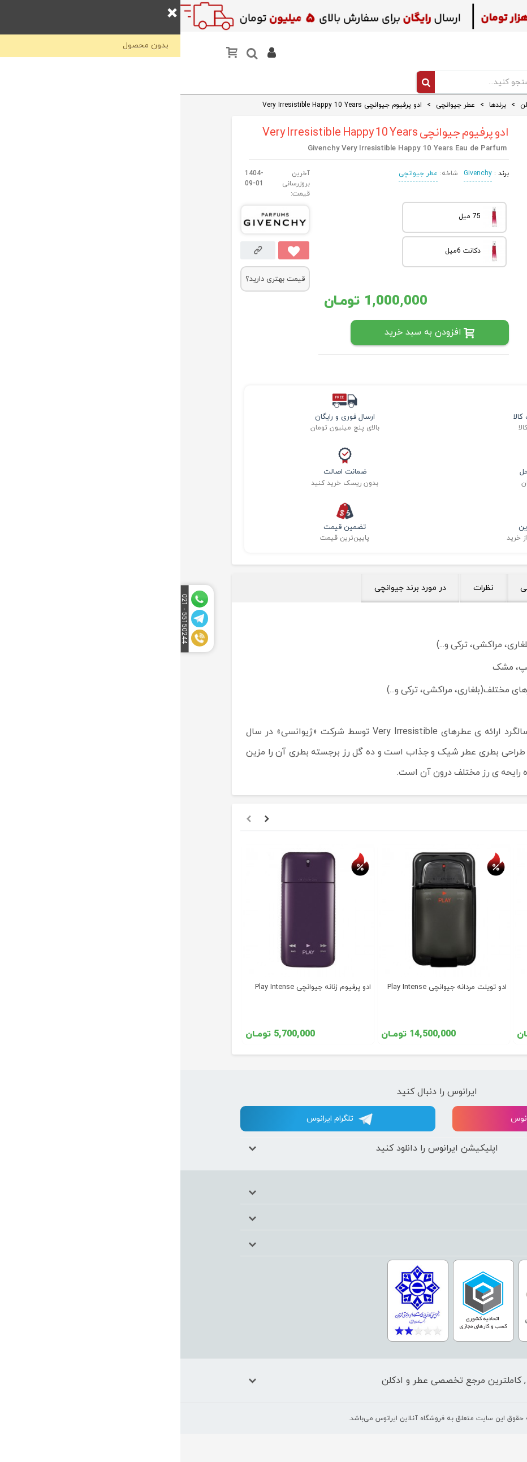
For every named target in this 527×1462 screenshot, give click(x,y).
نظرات (303, 588)
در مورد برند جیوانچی (230, 588)
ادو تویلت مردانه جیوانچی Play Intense (266, 987)
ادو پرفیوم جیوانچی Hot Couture (411, 987)
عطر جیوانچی (237, 173)
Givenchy (297, 173)
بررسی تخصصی (435, 588)
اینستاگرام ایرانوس (371, 1119)
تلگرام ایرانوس (159, 1119)
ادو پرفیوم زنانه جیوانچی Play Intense (133, 987)
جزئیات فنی (360, 588)
